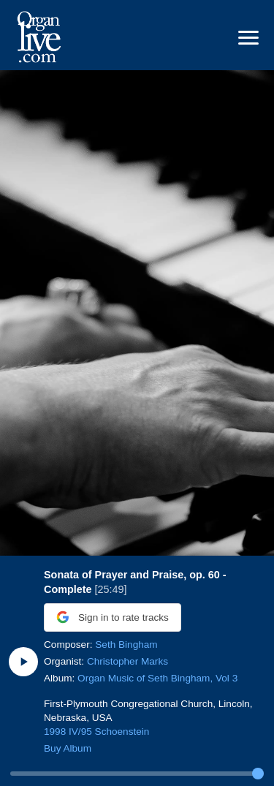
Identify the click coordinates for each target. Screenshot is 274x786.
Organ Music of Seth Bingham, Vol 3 (157, 678)
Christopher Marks (127, 661)
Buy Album (67, 748)
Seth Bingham (126, 644)
